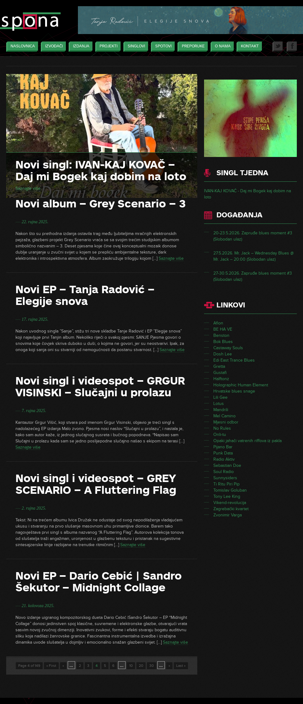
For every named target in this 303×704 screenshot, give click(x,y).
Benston (221, 335)
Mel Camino (224, 416)
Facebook (292, 46)
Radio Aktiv (224, 459)
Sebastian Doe (227, 465)
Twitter (277, 46)
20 (141, 666)
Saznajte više (28, 188)
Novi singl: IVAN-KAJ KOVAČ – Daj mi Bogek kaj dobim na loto (100, 170)
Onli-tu (219, 434)
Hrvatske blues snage (234, 391)
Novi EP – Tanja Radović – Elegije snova (85, 295)
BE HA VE (222, 329)
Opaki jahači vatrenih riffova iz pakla (247, 440)
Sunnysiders (225, 478)
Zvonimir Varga (227, 515)
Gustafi (220, 372)
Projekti (106, 46)
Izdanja (79, 46)
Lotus (218, 403)
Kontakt (248, 46)
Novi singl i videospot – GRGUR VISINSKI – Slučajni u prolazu (100, 386)
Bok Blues (223, 341)
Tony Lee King (226, 496)
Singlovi (135, 46)
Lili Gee (220, 397)
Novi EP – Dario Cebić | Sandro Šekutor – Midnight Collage (98, 581)
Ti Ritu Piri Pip (226, 484)
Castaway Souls (228, 347)
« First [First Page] (51, 666)
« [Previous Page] (63, 666)
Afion (218, 323)
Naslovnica (21, 46)
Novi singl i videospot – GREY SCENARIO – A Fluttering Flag (95, 484)
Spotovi (162, 46)
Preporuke (192, 46)
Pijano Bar (223, 447)
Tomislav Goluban (230, 490)
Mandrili (220, 409)
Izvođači (52, 46)
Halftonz (221, 378)
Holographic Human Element (240, 385)
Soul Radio (223, 471)
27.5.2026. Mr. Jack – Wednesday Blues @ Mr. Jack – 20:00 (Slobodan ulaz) (253, 256)
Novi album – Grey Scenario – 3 (100, 204)
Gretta (219, 366)
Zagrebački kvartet (231, 508)
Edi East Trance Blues (234, 360)
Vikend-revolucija (229, 502)
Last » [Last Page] (181, 666)
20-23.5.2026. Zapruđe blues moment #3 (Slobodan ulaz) (252, 236)
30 (151, 666)
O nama (221, 46)
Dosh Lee (222, 354)
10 (131, 666)
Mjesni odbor (225, 422)
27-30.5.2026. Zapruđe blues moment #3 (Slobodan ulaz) (252, 276)
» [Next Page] (169, 666)
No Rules (222, 428)
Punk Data (223, 453)
